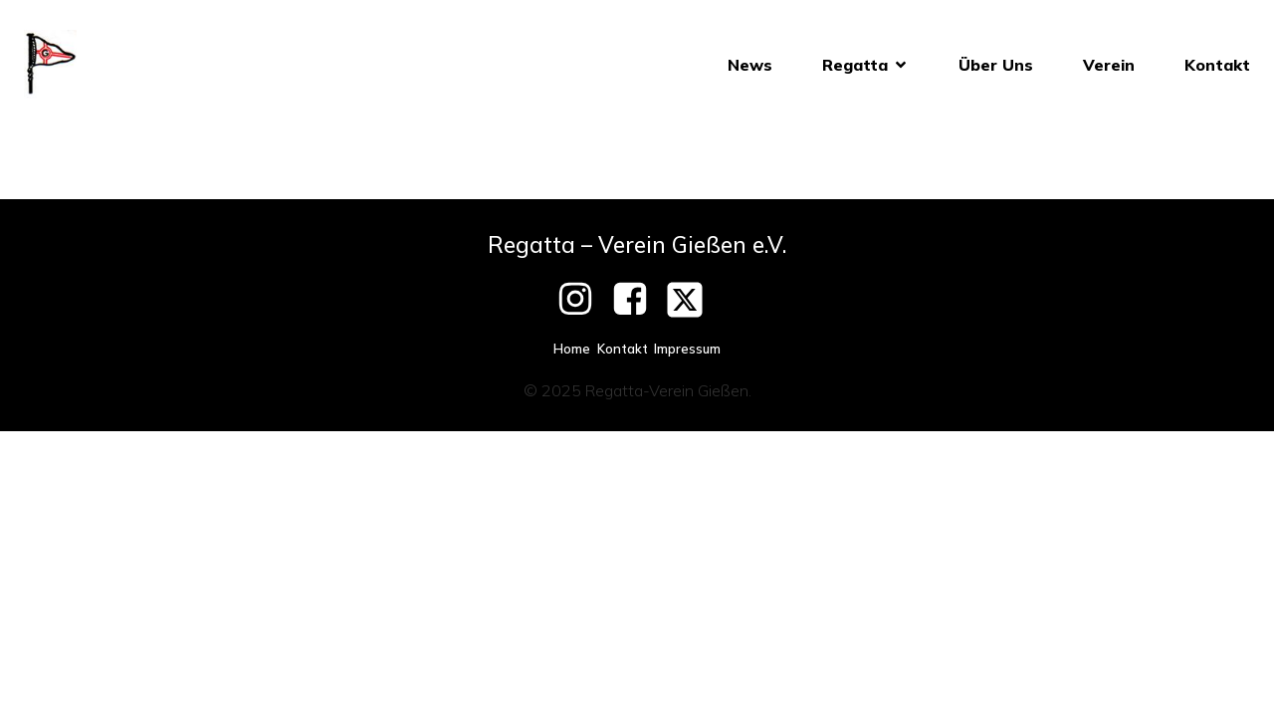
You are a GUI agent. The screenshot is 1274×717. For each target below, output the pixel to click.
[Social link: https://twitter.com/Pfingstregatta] (692, 300)
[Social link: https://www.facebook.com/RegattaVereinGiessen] (637, 300)
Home (571, 349)
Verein (1109, 65)
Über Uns (995, 65)
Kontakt (1217, 65)
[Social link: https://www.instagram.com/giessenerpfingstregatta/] (582, 300)
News (750, 65)
